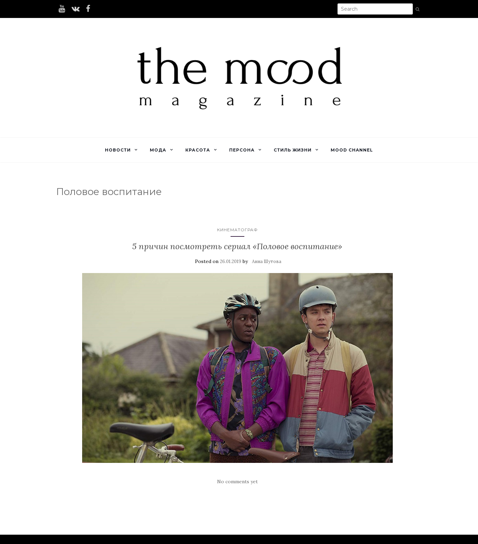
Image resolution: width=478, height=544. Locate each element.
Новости (118, 150)
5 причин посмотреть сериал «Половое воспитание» (237, 246)
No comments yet (237, 481)
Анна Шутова (266, 261)
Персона (242, 150)
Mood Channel (352, 150)
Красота (197, 150)
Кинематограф (237, 229)
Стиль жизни (293, 150)
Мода (158, 150)
